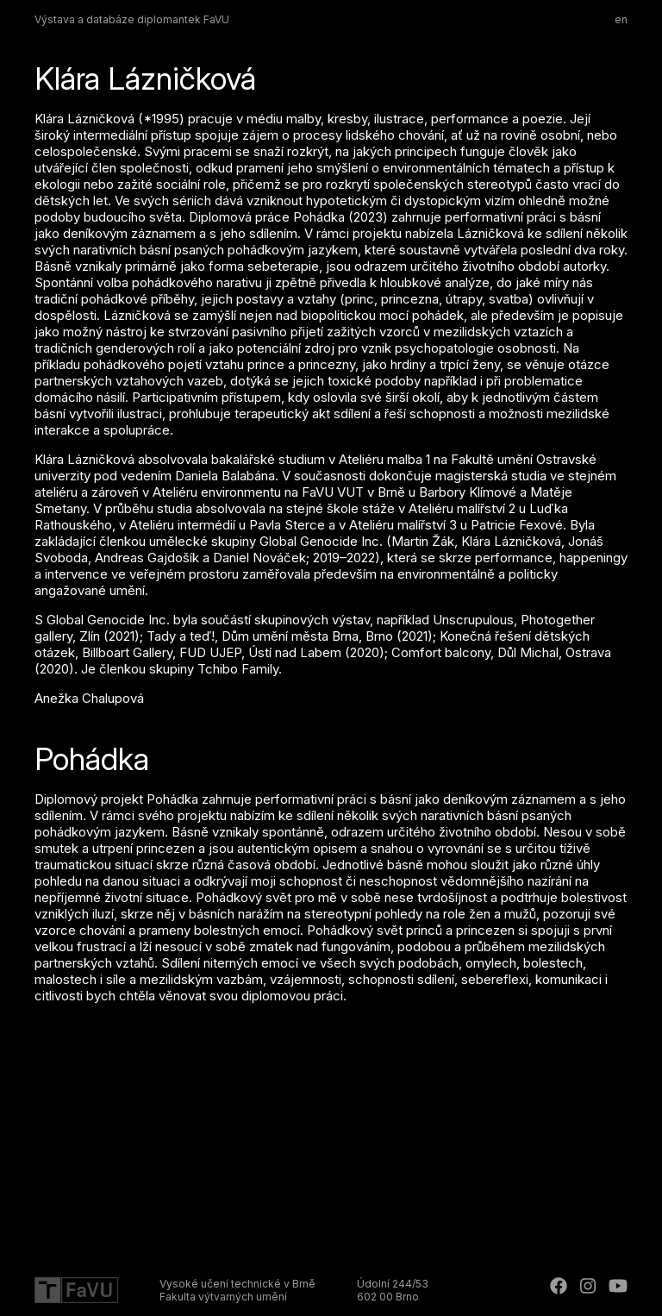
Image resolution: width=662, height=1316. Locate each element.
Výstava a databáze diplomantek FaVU (131, 19)
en (621, 19)
